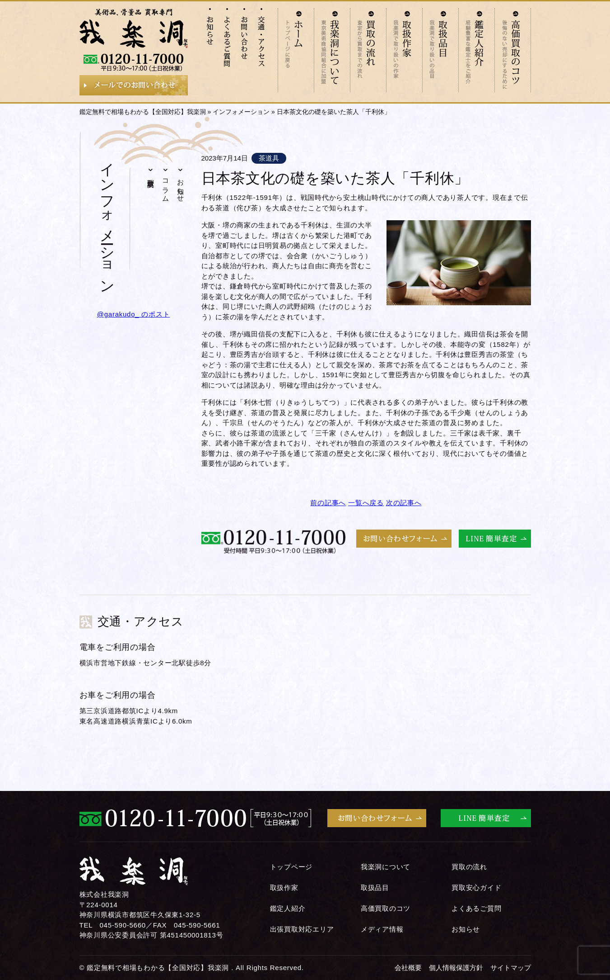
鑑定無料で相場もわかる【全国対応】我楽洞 (142, 111)
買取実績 (151, 175)
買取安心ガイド (476, 887)
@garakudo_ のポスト (133, 314)
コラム (166, 187)
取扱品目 (375, 887)
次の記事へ (404, 503)
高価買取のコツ (385, 908)
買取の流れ (469, 867)
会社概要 (408, 967)
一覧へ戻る (366, 503)
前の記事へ (328, 503)
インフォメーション (241, 111)
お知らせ (181, 187)
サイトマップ (510, 967)
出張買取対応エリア (302, 929)
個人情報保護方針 (456, 967)
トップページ (291, 867)
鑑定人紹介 (288, 908)
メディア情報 (382, 929)
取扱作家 (284, 887)
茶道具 (269, 158)
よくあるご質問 (476, 908)
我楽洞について (385, 867)
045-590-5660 (122, 925)
